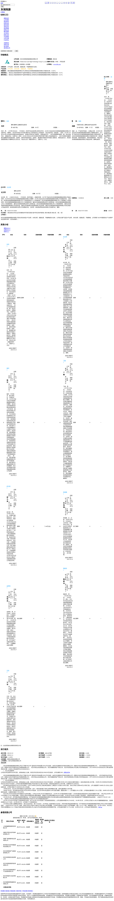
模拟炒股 (12, 891)
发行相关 (6, 46)
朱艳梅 (65, 492)
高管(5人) (6, 231)
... (57, 3)
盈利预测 (6, 28)
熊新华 (65, 568)
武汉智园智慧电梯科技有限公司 (9, 882)
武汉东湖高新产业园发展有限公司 (9, 851)
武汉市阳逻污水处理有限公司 (9, 876)
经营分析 (6, 23)
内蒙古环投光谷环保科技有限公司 (9, 833)
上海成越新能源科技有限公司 (9, 827)
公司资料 (6, 20)
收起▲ (100, 807)
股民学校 (18, 891)
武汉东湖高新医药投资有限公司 (9, 864)
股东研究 (6, 21)
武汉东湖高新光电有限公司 (9, 858)
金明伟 (8, 586)
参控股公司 (7, 48)
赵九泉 (8, 486)
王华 (8, 670)
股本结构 (6, 25)
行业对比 (6, 40)
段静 (80, 121)
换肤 (2, 3)
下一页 (72, 2)
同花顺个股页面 (5, 891)
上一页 (47, 2)
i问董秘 (3, 12)
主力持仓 (6, 33)
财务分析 (6, 35)
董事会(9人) (7, 228)
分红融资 (6, 36)
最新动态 (6, 18)
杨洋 (8, 368)
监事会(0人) (7, 230)
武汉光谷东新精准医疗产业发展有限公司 (9, 870)
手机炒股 (24, 891)
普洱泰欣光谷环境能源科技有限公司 (9, 845)
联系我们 (30, 891)
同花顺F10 (3, 1)
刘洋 (7, 121)
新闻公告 (6, 30)
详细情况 (6, 43)
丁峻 (64, 360)
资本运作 (6, 26)
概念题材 (6, 31)
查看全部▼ (67, 772)
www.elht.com (57, 64)
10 (68, 3)
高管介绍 (6, 44)
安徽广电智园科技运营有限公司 (9, 839)
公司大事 (6, 38)
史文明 (9, 187)
